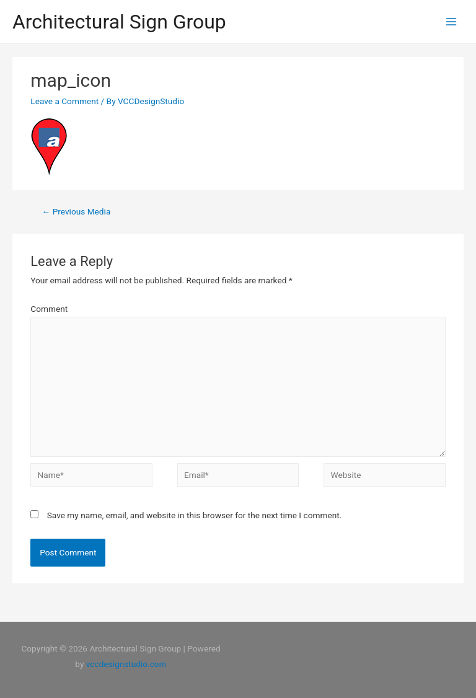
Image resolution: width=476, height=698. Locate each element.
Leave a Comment (64, 101)
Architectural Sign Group (119, 21)
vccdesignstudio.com (126, 664)
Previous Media (76, 211)
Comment (49, 309)
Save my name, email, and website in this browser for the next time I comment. (194, 515)
